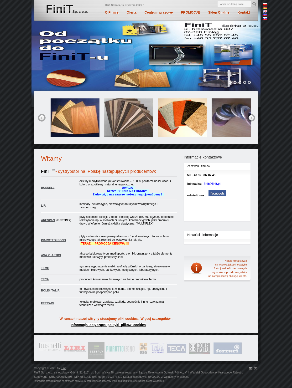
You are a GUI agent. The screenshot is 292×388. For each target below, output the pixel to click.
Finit (63, 368)
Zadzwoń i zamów (198, 166)
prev (42, 118)
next (251, 118)
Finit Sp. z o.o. (67, 10)
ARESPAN (48, 220)
